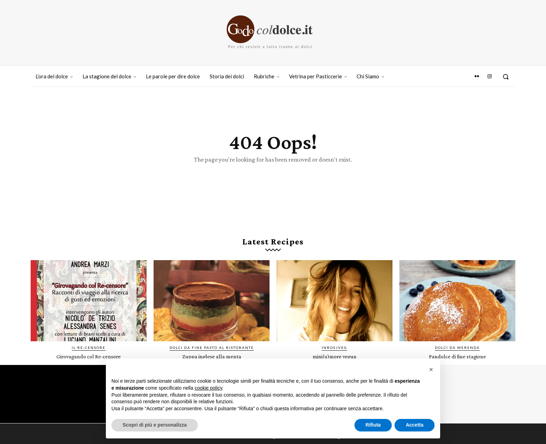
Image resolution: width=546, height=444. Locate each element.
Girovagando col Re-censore (88, 363)
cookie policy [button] (208, 388)
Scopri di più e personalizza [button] (155, 425)
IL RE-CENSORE (89, 355)
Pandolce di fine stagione (457, 363)
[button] (505, 76)
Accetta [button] (414, 425)
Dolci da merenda (457, 355)
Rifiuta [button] (373, 425)
